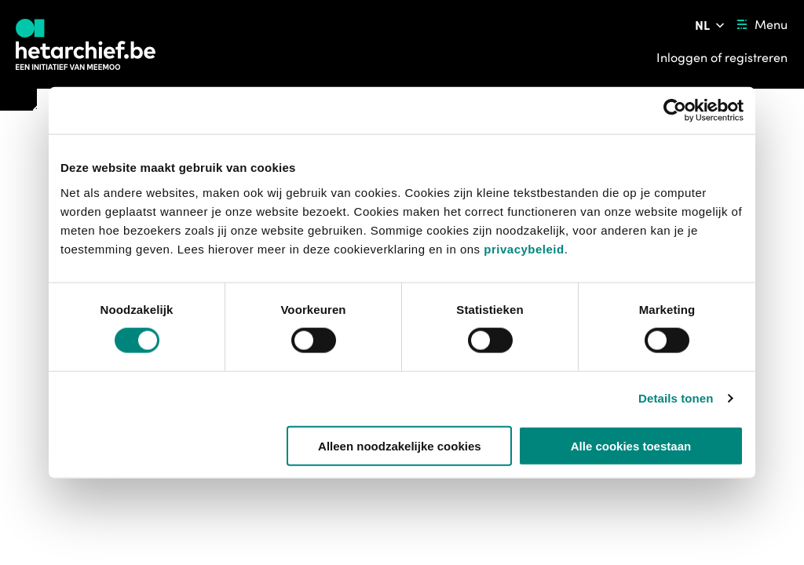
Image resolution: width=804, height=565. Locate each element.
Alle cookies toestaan (631, 445)
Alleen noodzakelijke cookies (399, 445)
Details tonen (675, 398)
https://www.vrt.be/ (423, 537)
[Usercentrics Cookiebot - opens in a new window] (675, 110)
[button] (383, 488)
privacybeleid (524, 248)
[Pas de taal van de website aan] (711, 25)
